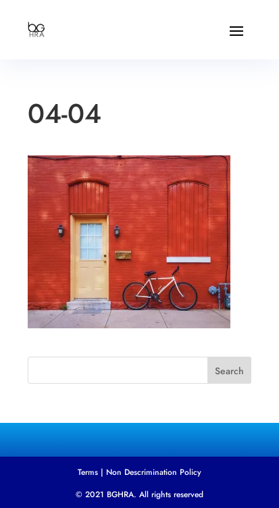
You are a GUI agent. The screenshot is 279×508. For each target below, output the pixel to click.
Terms (88, 472)
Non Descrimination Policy (153, 472)
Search (229, 371)
